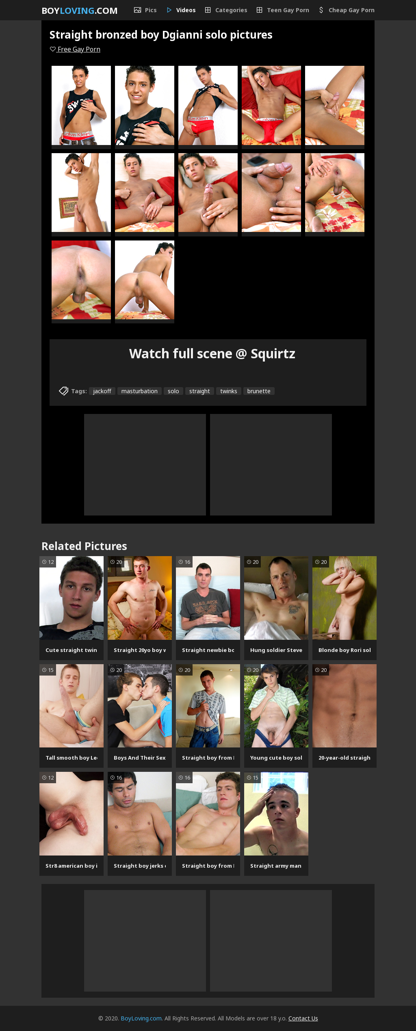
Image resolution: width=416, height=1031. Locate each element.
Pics (145, 10)
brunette (259, 391)
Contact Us (303, 1018)
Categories (225, 10)
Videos (180, 10)
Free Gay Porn (75, 49)
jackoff (102, 391)
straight (199, 391)
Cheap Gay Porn (346, 10)
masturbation (139, 391)
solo (173, 391)
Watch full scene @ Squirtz (212, 353)
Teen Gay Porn (282, 10)
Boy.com (79, 10)
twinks (228, 391)
